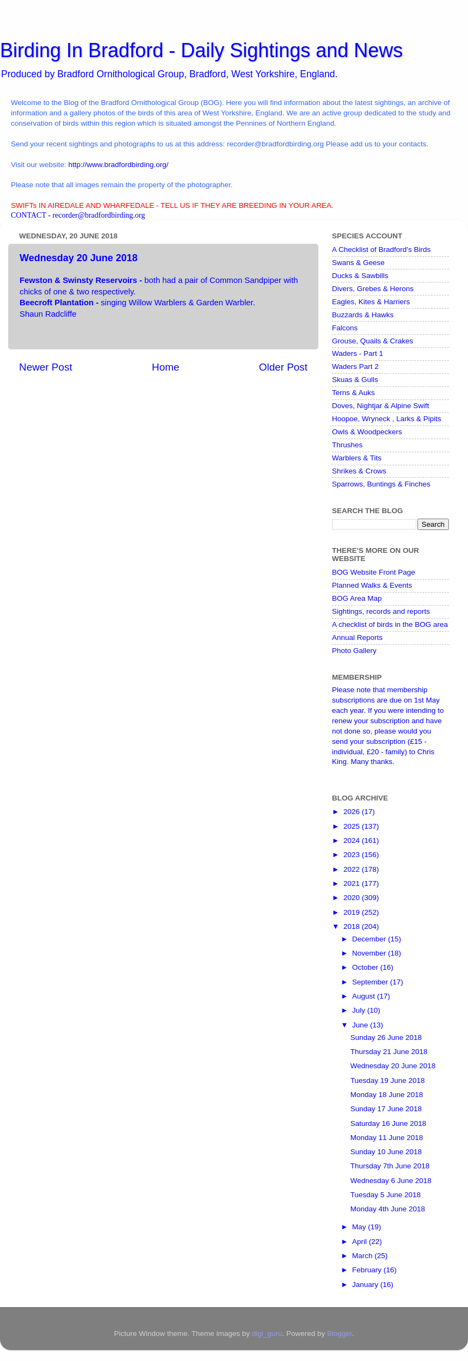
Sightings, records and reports (381, 611)
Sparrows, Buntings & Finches (381, 484)
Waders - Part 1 (357, 353)
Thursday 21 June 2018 (389, 1052)
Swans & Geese (358, 262)
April (360, 1241)
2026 (352, 812)
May (360, 1227)
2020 (352, 898)
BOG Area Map (357, 598)
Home (165, 367)
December (370, 939)
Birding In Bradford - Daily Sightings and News (201, 50)
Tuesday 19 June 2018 (387, 1080)
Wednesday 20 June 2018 (393, 1066)
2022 (352, 869)
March (363, 1256)
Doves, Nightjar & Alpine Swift (380, 406)
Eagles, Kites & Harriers (371, 302)
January (366, 1284)
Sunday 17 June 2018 (386, 1109)
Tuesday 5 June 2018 (385, 1195)
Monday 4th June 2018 (387, 1209)
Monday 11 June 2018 (386, 1138)
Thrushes (347, 445)
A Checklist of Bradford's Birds (381, 249)
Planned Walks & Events (372, 585)
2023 (352, 855)
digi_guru (267, 1333)
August (364, 996)
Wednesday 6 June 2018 (391, 1181)
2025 (352, 826)
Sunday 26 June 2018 (386, 1037)
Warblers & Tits (356, 458)
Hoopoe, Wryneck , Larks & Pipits (386, 419)
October (366, 967)
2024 (352, 840)
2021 (352, 883)
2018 (352, 926)
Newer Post (45, 367)
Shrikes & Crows (359, 471)
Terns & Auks (353, 393)
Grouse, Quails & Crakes (372, 341)
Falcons (345, 328)
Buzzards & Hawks (362, 315)
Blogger (339, 1333)
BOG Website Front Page (373, 572)
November (370, 953)
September (371, 982)
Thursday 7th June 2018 (390, 1166)
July (359, 1010)
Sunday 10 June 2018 (386, 1152)
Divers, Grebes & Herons (373, 289)
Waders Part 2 (355, 366)
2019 (352, 912)
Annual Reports (357, 637)
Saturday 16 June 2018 (388, 1123)
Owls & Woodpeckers (367, 432)
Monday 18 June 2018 (386, 1095)
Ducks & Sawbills (360, 276)
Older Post (283, 367)
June (361, 1025)
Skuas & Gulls (355, 379)
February (368, 1270)
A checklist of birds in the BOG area (390, 624)
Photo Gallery (354, 650)
